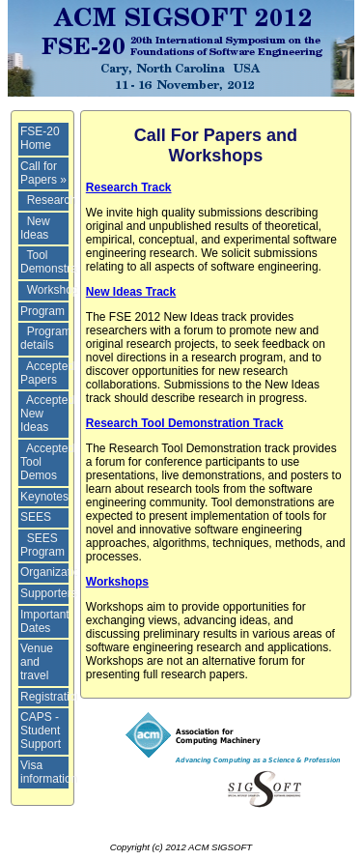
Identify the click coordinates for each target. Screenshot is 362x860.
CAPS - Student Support (40, 730)
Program (42, 311)
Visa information (48, 772)
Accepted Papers (47, 373)
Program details (45, 338)
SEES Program (42, 545)
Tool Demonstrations (60, 261)
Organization (53, 572)
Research (51, 200)
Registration (51, 696)
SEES (35, 517)
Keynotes (44, 496)
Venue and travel (36, 662)
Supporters (48, 593)
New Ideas (35, 228)
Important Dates (45, 621)
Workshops (56, 290)
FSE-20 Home (40, 138)
